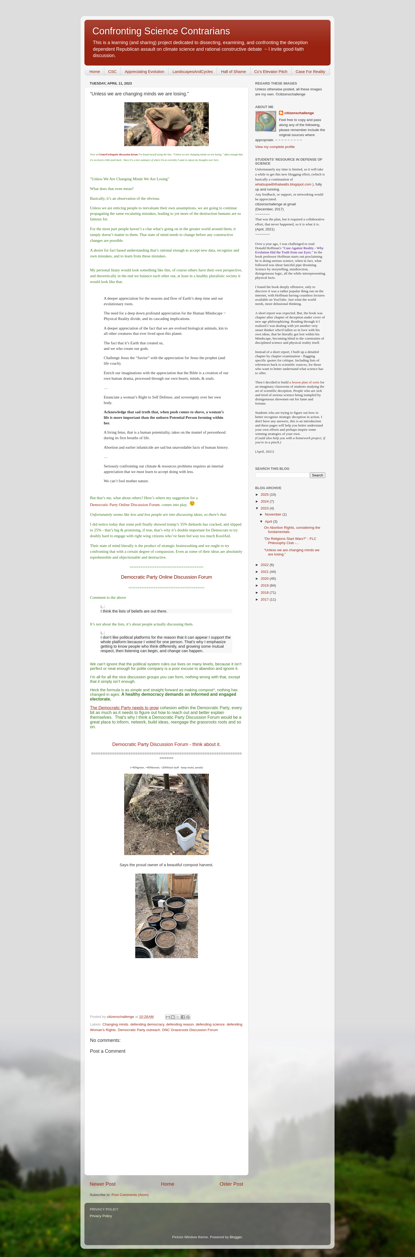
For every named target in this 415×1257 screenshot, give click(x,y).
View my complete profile (275, 147)
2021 (265, 572)
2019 (265, 585)
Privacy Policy (101, 1216)
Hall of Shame (233, 71)
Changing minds (115, 1024)
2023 (265, 508)
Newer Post (103, 1184)
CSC (112, 71)
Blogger (236, 1237)
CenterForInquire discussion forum (118, 154)
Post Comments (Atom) (130, 1195)
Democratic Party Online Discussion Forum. (125, 505)
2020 (265, 579)
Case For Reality (310, 71)
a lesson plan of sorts (304, 382)
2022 (265, 565)
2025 (265, 495)
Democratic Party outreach (139, 1030)
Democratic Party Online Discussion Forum (166, 577)
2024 (265, 501)
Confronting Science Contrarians (161, 31)
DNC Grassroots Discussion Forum (190, 1030)
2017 (265, 599)
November (273, 514)
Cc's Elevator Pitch (270, 71)
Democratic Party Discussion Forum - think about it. (166, 744)
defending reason (180, 1024)
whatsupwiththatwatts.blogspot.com (283, 184)
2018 (265, 593)
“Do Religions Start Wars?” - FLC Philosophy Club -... (290, 541)
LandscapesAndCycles (193, 71)
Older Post (231, 1184)
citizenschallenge (299, 113)
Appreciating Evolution (144, 71)
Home (94, 71)
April (269, 521)
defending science (210, 1024)
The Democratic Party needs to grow (124, 708)
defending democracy (147, 1024)
